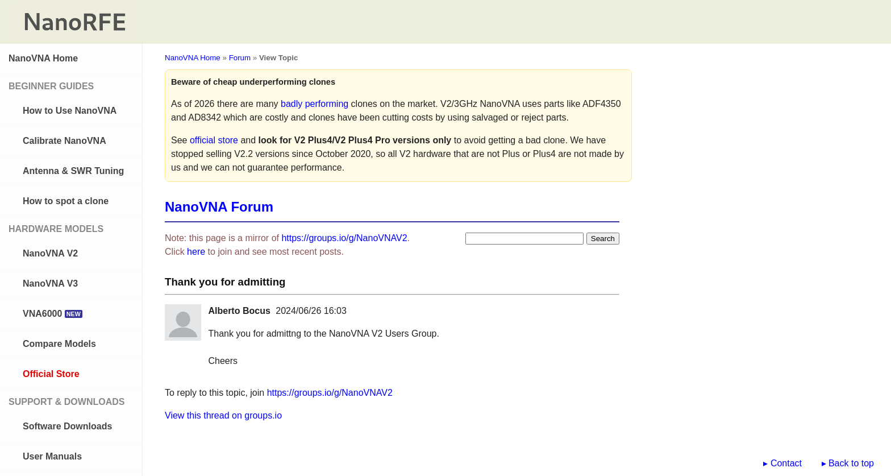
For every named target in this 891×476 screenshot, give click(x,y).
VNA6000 (52, 313)
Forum (240, 57)
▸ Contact (782, 463)
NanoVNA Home (43, 58)
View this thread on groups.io (223, 415)
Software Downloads (67, 426)
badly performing (314, 104)
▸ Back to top (848, 463)
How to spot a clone (66, 201)
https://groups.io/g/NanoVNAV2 (344, 238)
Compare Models (59, 344)
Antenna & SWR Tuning (73, 171)
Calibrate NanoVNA (64, 141)
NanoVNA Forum (219, 206)
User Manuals (52, 456)
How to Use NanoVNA (69, 110)
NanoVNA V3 (50, 283)
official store (214, 140)
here (196, 251)
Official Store (51, 374)
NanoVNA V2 (50, 253)
